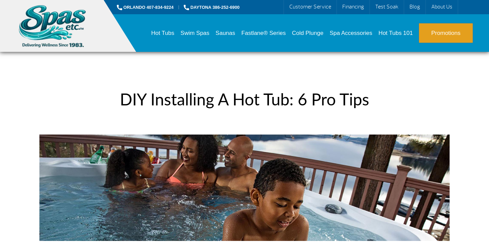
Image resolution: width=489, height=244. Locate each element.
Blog (415, 6)
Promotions (445, 33)
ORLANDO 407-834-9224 (145, 7)
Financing (353, 6)
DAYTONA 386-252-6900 (211, 7)
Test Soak (386, 6)
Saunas (225, 33)
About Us (441, 6)
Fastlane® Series (263, 33)
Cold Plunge (308, 33)
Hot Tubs (162, 33)
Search (466, 7)
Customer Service (310, 6)
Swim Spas (195, 33)
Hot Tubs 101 (396, 33)
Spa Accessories (351, 33)
